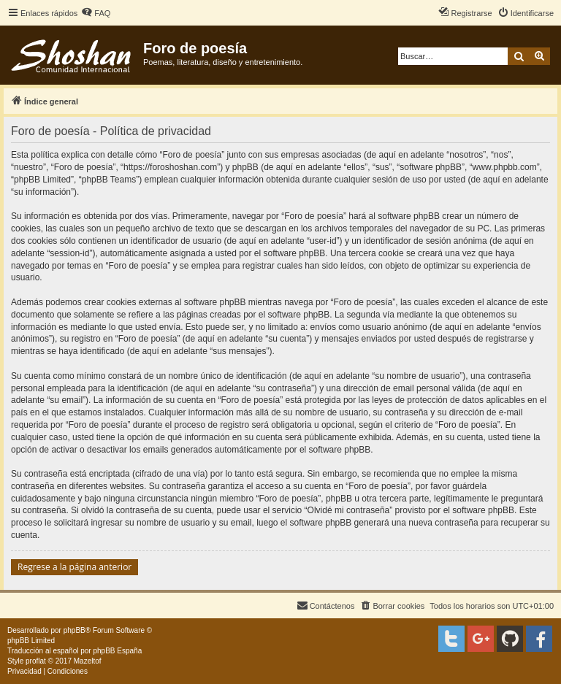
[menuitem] (95, 13)
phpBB (74, 630)
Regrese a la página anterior (74, 567)
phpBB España (117, 651)
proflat (36, 661)
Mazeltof (88, 661)
